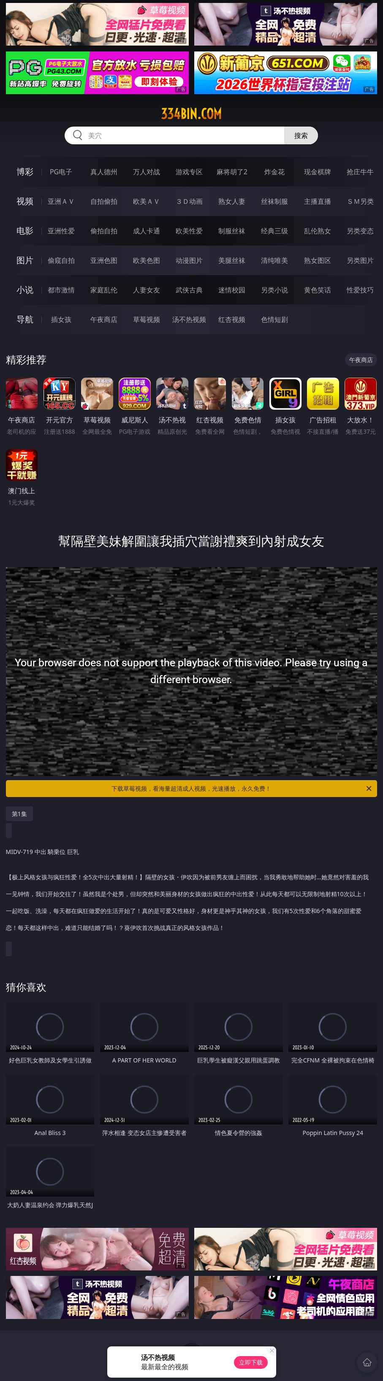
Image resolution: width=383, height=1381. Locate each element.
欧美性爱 (189, 230)
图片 (24, 260)
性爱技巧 (360, 290)
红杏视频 (231, 319)
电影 (24, 230)
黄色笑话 (317, 290)
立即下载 (251, 1362)
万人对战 (146, 171)
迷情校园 (231, 290)
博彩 (24, 171)
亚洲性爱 (61, 230)
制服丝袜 (231, 230)
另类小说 (274, 290)
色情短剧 (274, 319)
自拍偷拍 (103, 201)
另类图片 (360, 260)
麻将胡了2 (232, 171)
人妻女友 (146, 290)
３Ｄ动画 (189, 201)
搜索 (301, 135)
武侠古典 (189, 290)
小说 (24, 289)
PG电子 (61, 171)
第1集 (19, 814)
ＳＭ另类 (360, 201)
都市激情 (61, 290)
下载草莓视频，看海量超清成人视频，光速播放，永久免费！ (242, 789)
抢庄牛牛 (360, 171)
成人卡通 (146, 230)
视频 (24, 201)
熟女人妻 (231, 201)
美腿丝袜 (231, 260)
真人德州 (103, 171)
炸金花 (274, 171)
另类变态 (360, 230)
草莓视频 (146, 319)
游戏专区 (189, 171)
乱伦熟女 (317, 230)
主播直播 (317, 201)
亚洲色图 (103, 260)
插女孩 (61, 319)
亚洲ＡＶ (61, 201)
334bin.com (191, 113)
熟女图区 (317, 260)
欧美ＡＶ (146, 201)
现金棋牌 (317, 171)
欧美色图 (146, 260)
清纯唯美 (274, 260)
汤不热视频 (189, 319)
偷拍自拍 (103, 230)
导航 (24, 319)
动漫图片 (189, 260)
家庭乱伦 (103, 290)
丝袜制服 (274, 201)
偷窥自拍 (61, 260)
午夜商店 (103, 319)
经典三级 (274, 230)
